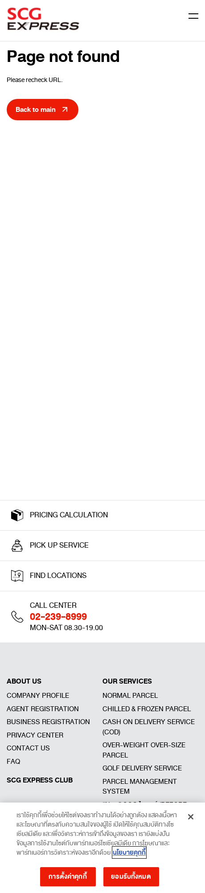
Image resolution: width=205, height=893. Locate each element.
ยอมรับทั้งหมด (131, 880)
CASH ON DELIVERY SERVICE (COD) (148, 727)
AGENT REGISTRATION (43, 709)
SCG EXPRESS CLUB (40, 780)
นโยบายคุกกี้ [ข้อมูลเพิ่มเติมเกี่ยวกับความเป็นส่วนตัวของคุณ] (129, 856)
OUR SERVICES (127, 681)
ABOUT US (24, 681)
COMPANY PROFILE (38, 695)
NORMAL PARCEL (130, 695)
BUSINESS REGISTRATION (48, 722)
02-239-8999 (58, 617)
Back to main (36, 109)
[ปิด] (191, 820)
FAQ (13, 761)
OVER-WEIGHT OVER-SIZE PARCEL (143, 750)
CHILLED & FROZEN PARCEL (146, 709)
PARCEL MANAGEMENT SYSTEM (139, 786)
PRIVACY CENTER (35, 735)
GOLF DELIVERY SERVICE (142, 768)
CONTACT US (28, 748)
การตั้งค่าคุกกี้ (67, 880)
